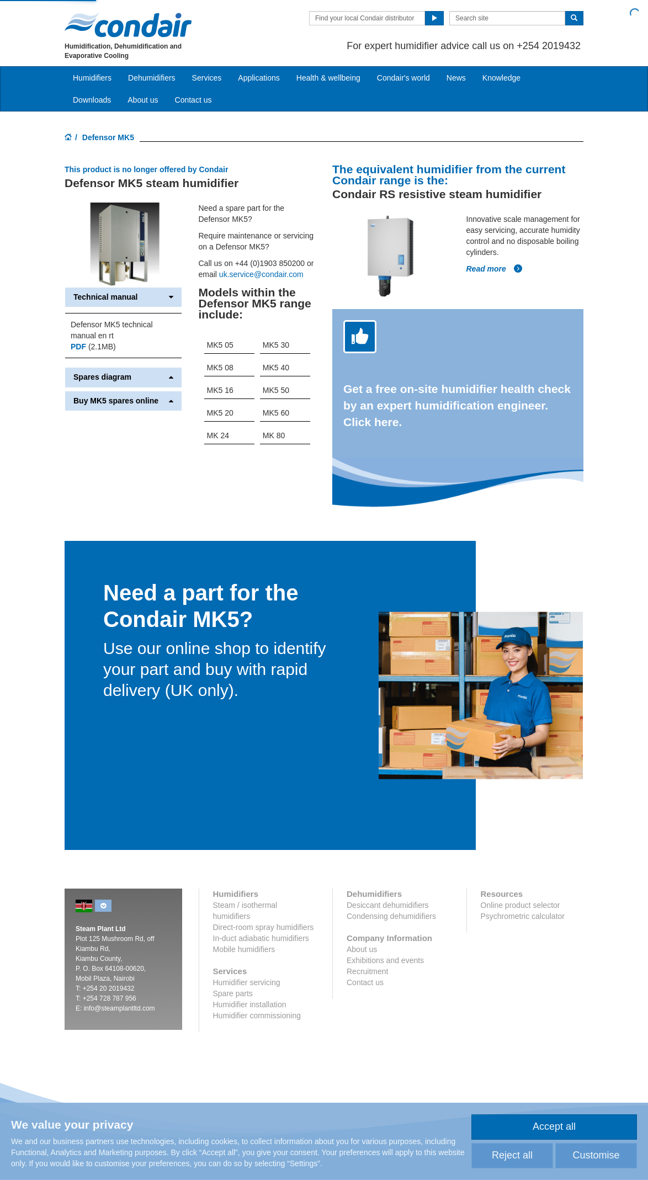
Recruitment (367, 971)
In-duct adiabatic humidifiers (261, 938)
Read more (494, 268)
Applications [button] (259, 77)
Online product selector (520, 905)
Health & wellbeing (328, 77)
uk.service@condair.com (261, 274)
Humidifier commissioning (257, 1015)
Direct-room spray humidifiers (263, 927)
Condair (128, 25)
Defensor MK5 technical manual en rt (112, 330)
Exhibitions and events (385, 960)
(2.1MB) (93, 346)
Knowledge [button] (501, 77)
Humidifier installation (249, 1004)
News (456, 77)
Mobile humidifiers (244, 949)
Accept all (554, 1126)
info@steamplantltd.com (119, 1008)
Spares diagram (123, 377)
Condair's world (403, 77)
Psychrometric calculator (523, 916)
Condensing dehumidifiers (391, 916)
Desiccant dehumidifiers (388, 905)
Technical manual (123, 297)
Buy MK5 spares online (123, 401)
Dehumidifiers (152, 77)
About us (143, 99)
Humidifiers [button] (92, 77)
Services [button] (207, 77)
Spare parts (233, 993)
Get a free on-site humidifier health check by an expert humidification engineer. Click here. (457, 405)
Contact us (193, 99)
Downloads (92, 99)
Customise (595, 1155)
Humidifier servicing (246, 982)
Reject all (512, 1155)
